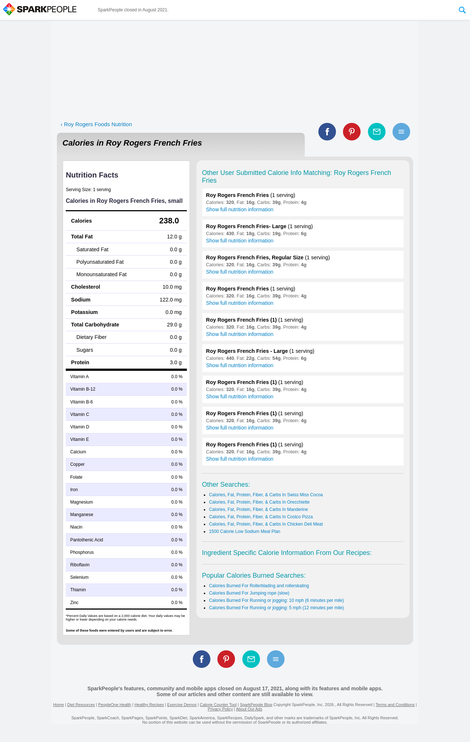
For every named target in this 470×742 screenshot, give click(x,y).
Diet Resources (81, 704)
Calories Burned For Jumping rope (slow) (249, 593)
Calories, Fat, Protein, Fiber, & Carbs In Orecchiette (259, 502)
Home (58, 704)
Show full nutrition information (240, 209)
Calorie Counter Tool (218, 704)
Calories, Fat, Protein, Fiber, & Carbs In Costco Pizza (261, 516)
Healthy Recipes (149, 704)
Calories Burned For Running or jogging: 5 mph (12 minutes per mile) (276, 607)
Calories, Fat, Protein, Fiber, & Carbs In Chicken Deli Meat (266, 524)
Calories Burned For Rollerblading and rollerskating (259, 585)
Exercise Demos (181, 704)
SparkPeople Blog (256, 704)
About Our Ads (249, 709)
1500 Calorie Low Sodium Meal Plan (244, 531)
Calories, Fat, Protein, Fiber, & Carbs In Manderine (258, 509)
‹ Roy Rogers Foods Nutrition (96, 124)
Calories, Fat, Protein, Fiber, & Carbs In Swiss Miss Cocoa (266, 494)
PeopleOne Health (114, 704)
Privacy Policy (220, 709)
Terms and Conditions (395, 704)
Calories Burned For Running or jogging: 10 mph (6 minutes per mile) (276, 600)
